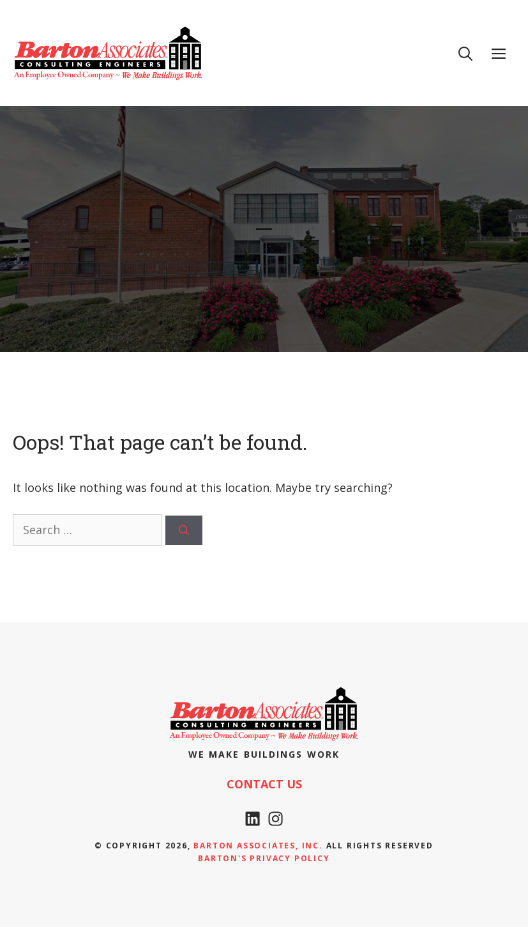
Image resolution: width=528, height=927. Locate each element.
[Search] (183, 530)
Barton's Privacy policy (263, 858)
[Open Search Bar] (465, 53)
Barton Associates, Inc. (257, 845)
